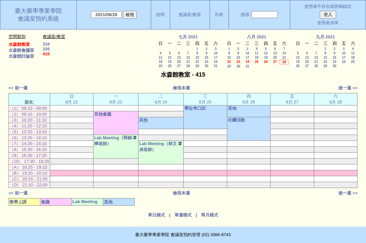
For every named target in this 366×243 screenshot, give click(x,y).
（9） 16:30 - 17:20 (28, 155)
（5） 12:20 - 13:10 (28, 131)
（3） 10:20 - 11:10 (28, 120)
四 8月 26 (248, 99)
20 (179, 62)
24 (215, 62)
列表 (219, 14)
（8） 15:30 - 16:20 (28, 149)
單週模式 (183, 215)
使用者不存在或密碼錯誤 (327, 6)
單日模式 (156, 215)
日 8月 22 (71, 99)
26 (170, 66)
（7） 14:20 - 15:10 (28, 143)
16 (206, 57)
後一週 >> (347, 87)
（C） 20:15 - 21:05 (29, 179)
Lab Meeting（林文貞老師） (160, 146)
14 (188, 57)
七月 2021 (188, 36)
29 (197, 66)
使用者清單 (327, 22)
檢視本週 (181, 87)
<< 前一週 (18, 87)
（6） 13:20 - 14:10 (28, 137)
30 (206, 66)
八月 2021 (256, 36)
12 (170, 57)
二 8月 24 (160, 99)
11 (160, 57)
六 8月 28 (335, 99)
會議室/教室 (189, 14)
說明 (160, 14)
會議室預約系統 (38, 18)
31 (215, 66)
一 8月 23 (116, 99)
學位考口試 (195, 108)
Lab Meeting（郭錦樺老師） (115, 140)
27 (179, 66)
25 (160, 66)
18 (160, 62)
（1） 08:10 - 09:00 (28, 108)
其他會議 (102, 114)
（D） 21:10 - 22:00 (29, 184)
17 (215, 57)
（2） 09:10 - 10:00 (28, 114)
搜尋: (246, 14)
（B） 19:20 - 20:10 (28, 173)
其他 (232, 108)
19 (170, 62)
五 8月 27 (292, 99)
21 (188, 62)
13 (179, 57)
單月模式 (209, 215)
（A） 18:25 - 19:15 (28, 167)
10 (215, 53)
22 (197, 62)
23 (206, 62)
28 (188, 66)
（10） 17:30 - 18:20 (29, 161)
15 (197, 57)
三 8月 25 (205, 99)
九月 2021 (325, 36)
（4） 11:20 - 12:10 (28, 125)
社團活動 (236, 120)
